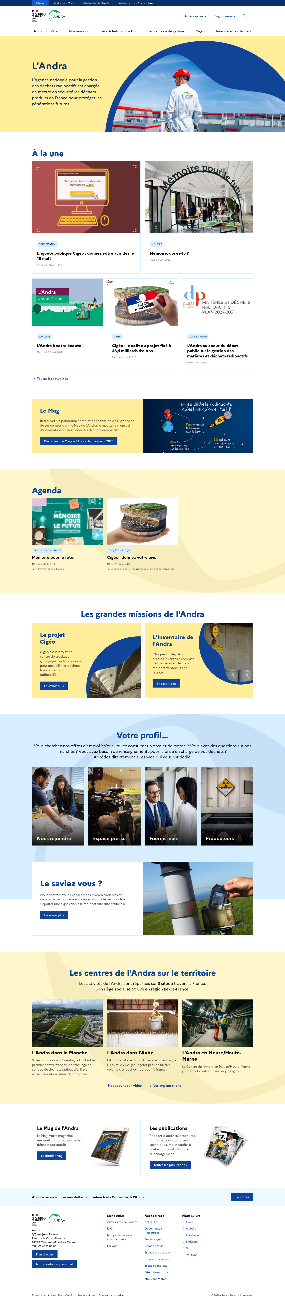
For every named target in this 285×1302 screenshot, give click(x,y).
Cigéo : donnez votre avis (131, 557)
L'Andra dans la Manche (96, 3)
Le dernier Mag (51, 1155)
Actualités (151, 1222)
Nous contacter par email (54, 1264)
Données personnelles (111, 1295)
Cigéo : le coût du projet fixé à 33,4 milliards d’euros (141, 347)
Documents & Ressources (154, 1230)
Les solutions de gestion (166, 31)
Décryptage (153, 1239)
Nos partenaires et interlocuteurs (119, 1237)
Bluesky (189, 1228)
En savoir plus (54, 686)
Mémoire (156, 244)
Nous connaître (46, 31)
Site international (157, 1272)
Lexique (112, 1246)
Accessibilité (55, 1295)
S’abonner (242, 1197)
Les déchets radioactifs (118, 31)
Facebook (190, 1235)
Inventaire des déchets (233, 31)
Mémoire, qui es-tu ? (169, 253)
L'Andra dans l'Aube (64, 3)
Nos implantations (164, 1085)
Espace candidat (156, 1265)
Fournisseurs (163, 838)
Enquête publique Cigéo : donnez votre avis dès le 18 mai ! (85, 255)
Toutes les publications (170, 1165)
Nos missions (79, 31)
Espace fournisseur (157, 1259)
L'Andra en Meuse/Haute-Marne (211, 1055)
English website (225, 16)
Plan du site (38, 1295)
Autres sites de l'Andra (122, 1222)
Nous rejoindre (54, 838)
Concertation (48, 244)
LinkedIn (190, 1241)
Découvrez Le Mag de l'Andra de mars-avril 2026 (78, 441)
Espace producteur (157, 1252)
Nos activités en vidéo (122, 1085)
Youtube (189, 1255)
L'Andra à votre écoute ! (60, 345)
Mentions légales (86, 1295)
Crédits (69, 1295)
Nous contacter (155, 1279)
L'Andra (40, 3)
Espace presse (109, 838)
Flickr (188, 1222)
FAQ (110, 1228)
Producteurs (220, 838)
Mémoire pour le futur (53, 557)
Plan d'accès (45, 1254)
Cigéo (200, 31)
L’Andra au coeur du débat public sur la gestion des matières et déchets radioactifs (217, 350)
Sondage (44, 336)
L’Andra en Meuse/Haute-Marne (136, 3)
